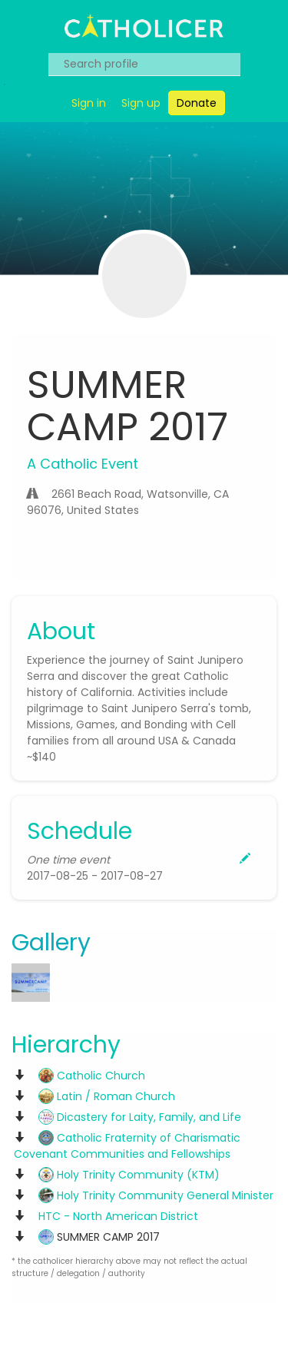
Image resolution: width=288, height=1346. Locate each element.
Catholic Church (91, 1075)
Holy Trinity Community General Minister (155, 1195)
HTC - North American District (118, 1216)
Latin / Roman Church (106, 1096)
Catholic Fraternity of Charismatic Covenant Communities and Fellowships (127, 1146)
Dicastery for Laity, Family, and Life (139, 1117)
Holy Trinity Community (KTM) (129, 1174)
